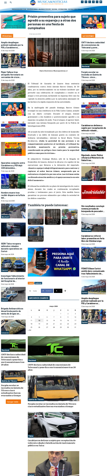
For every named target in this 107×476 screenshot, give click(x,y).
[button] (10, 2)
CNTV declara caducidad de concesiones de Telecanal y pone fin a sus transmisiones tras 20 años (13, 359)
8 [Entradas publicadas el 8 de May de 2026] (60, 317)
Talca (30, 436)
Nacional (5, 350)
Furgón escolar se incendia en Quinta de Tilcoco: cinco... (91, 74)
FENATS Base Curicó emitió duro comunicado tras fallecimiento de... (93, 271)
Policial (5, 187)
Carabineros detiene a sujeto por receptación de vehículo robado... (93, 128)
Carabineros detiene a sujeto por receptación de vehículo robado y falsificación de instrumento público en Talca (52, 443)
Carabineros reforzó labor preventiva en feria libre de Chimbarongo (92, 238)
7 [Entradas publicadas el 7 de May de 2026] (53, 317)
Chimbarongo (87, 260)
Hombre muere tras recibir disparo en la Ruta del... (13, 195)
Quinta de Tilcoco (9, 381)
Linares (5, 332)
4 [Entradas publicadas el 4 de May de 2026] (31, 317)
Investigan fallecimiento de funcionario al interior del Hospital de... (13, 278)
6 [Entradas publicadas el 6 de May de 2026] (47, 317)
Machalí (5, 216)
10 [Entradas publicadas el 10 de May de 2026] (75, 317)
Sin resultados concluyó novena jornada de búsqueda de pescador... (93, 208)
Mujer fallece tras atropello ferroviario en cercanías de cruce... (12, 74)
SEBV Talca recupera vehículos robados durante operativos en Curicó (11, 247)
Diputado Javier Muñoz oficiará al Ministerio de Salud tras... (92, 157)
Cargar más (13, 401)
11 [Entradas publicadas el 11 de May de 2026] (31, 320)
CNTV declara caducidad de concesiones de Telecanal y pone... (93, 45)
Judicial (38, 283)
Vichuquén (86, 230)
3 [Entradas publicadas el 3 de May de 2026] (75, 314)
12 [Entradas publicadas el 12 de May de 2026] (39, 320)
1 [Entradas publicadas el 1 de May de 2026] (60, 314)
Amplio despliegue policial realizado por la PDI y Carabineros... (12, 45)
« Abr (29, 330)
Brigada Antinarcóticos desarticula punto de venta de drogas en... (12, 311)
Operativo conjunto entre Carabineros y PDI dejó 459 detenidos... (13, 165)
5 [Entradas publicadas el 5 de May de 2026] (39, 317)
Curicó (5, 66)
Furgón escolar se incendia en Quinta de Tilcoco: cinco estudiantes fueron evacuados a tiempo (12, 390)
